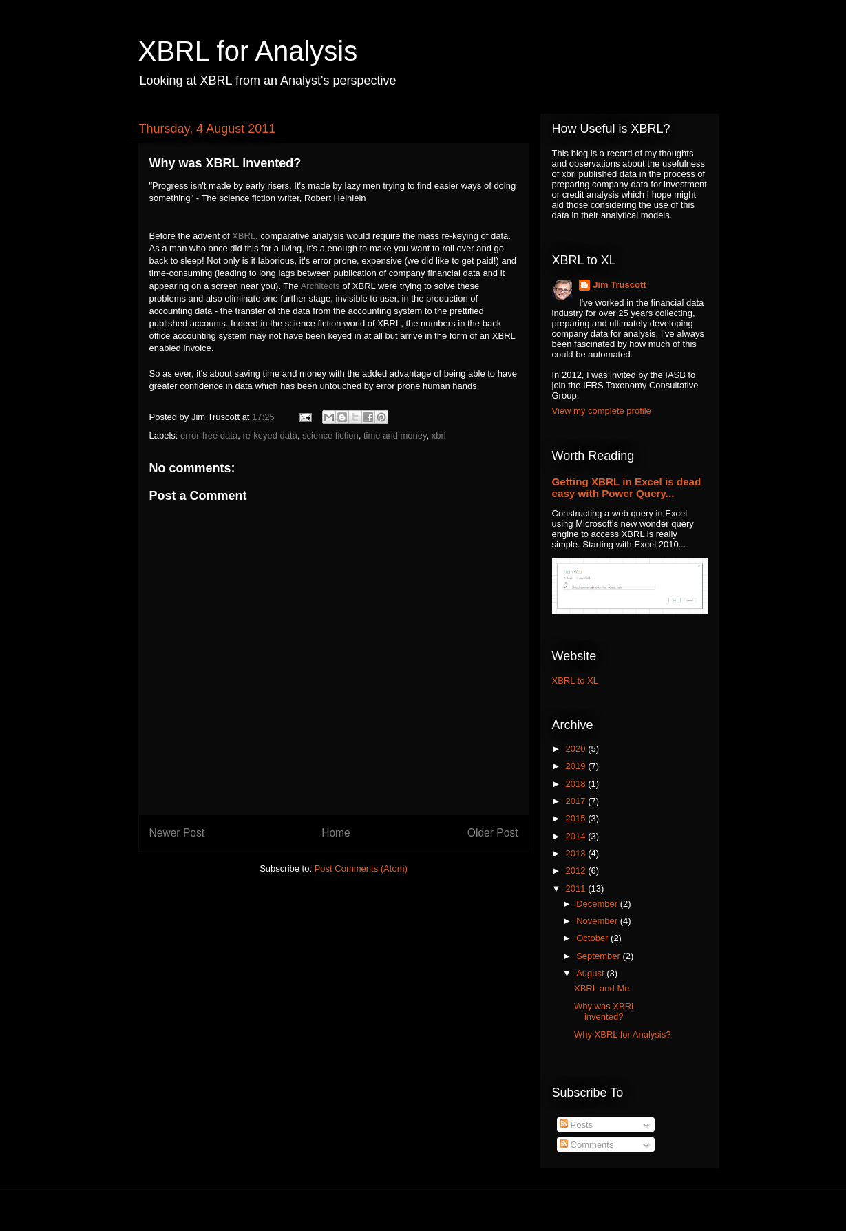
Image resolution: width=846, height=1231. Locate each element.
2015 (577, 818)
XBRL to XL (575, 680)
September (599, 956)
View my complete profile (601, 411)
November (598, 921)
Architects (320, 286)
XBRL (243, 236)
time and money (395, 435)
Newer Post (177, 833)
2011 (577, 888)
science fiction (330, 435)
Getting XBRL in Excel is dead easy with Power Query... (626, 487)
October (593, 938)
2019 (577, 766)
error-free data (208, 435)
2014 (577, 836)
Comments (586, 1144)
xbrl (439, 435)
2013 (577, 853)
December (598, 903)
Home (335, 833)
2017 (577, 801)
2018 (577, 784)
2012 (577, 870)
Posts (576, 1124)
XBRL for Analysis (248, 51)
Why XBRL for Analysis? (622, 1034)
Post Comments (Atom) (361, 868)
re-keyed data (269, 435)
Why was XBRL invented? (605, 1011)
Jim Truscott (619, 285)
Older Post (492, 833)
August (591, 973)
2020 (577, 749)
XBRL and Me (601, 988)
